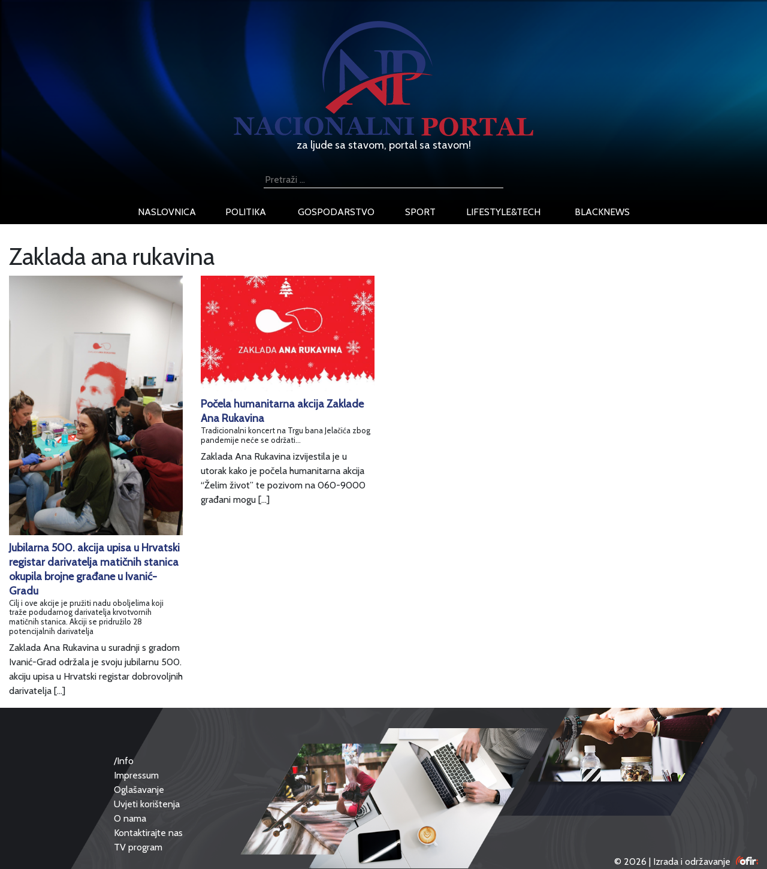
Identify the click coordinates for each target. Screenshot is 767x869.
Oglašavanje (139, 789)
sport (420, 212)
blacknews (602, 212)
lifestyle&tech (503, 212)
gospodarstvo (336, 212)
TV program (138, 847)
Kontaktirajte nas (148, 832)
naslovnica (167, 212)
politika (245, 212)
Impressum (136, 775)
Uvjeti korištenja (147, 804)
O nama (130, 818)
